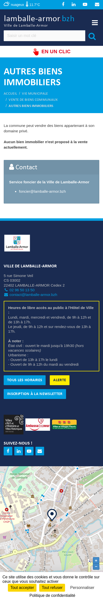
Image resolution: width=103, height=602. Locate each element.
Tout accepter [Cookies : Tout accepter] (22, 587)
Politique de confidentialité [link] (52, 595)
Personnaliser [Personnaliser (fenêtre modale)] (82, 587)
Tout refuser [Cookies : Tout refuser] (52, 587)
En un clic (51, 51)
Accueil (10, 94)
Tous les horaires (24, 380)
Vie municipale (35, 94)
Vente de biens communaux (33, 100)
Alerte (59, 380)
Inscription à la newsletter (35, 394)
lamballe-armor (39, 21)
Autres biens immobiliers (31, 106)
